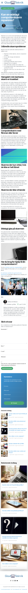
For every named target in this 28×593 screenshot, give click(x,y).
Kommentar (4, 329)
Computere (6, 8)
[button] (2, 2)
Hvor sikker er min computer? (16, 436)
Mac (11, 8)
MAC (2, 297)
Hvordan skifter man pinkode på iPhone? (13, 510)
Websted (3, 356)
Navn (2, 346)
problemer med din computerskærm (13, 267)
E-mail (3, 351)
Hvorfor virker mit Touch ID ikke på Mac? (13, 485)
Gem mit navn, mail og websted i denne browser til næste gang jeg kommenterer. (13, 364)
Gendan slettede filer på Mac (16, 443)
